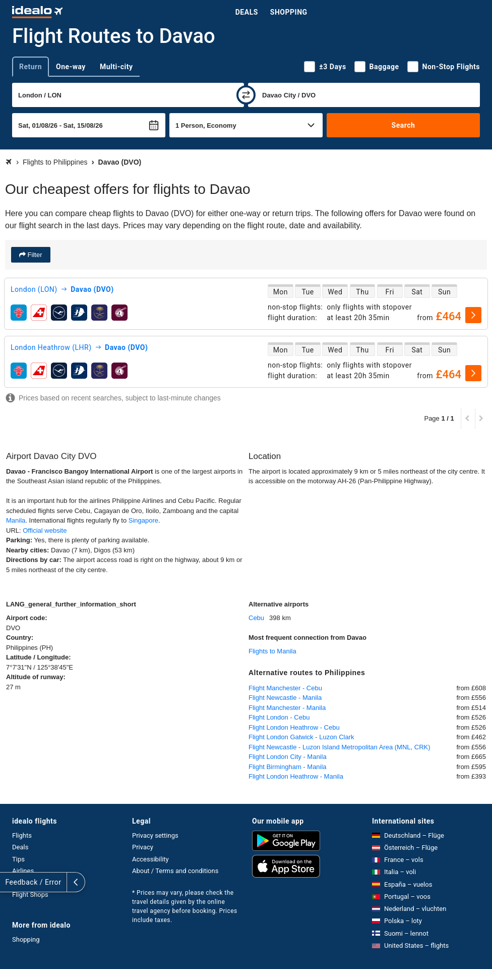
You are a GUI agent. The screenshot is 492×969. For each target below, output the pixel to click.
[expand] (9, 882)
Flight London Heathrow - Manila (296, 776)
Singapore (143, 520)
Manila (15, 520)
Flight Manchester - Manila (287, 707)
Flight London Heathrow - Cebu (294, 727)
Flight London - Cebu (279, 717)
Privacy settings (155, 835)
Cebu (256, 618)
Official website (45, 530)
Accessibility (150, 859)
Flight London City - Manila (288, 756)
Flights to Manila (272, 651)
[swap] (246, 95)
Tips (18, 859)
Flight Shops (30, 894)
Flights (22, 835)
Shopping (288, 12)
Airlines (23, 871)
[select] (473, 315)
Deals (246, 12)
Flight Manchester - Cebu (285, 688)
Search (403, 125)
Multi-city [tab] (116, 67)
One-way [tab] (71, 67)
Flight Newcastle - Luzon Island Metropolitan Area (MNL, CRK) (339, 747)
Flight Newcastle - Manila (285, 697)
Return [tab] (30, 67)
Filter (34, 255)
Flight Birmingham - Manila (288, 767)
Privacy (142, 847)
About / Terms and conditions (175, 871)
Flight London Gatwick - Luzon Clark (301, 737)
